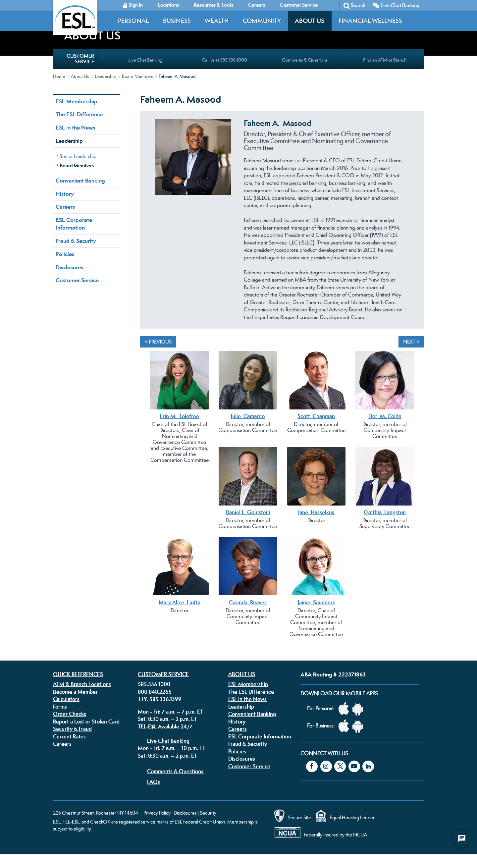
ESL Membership (76, 101)
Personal (133, 21)
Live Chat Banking (400, 5)
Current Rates (69, 736)
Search (358, 5)
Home (59, 76)
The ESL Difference (79, 114)
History (65, 193)
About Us (309, 21)
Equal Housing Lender (352, 818)
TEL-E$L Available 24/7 (165, 726)
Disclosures (69, 267)
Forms (60, 706)
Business (177, 21)
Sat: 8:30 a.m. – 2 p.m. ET (167, 718)
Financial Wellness (370, 21)
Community (262, 21)
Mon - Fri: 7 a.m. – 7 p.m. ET (170, 711)
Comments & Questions (175, 771)
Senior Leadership (78, 156)
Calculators (66, 699)
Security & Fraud (72, 728)
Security (208, 813)
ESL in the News (75, 127)
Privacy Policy (157, 813)
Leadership (105, 76)
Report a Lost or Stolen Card (86, 721)
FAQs (153, 781)
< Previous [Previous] (158, 342)
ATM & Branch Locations (82, 684)
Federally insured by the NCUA (335, 834)
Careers (65, 206)
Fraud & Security (76, 240)
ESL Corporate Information (74, 223)
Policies (65, 254)
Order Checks (69, 714)
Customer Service (77, 280)
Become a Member (75, 691)
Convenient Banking (80, 180)
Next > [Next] (411, 342)
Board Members (137, 76)
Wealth (217, 21)
